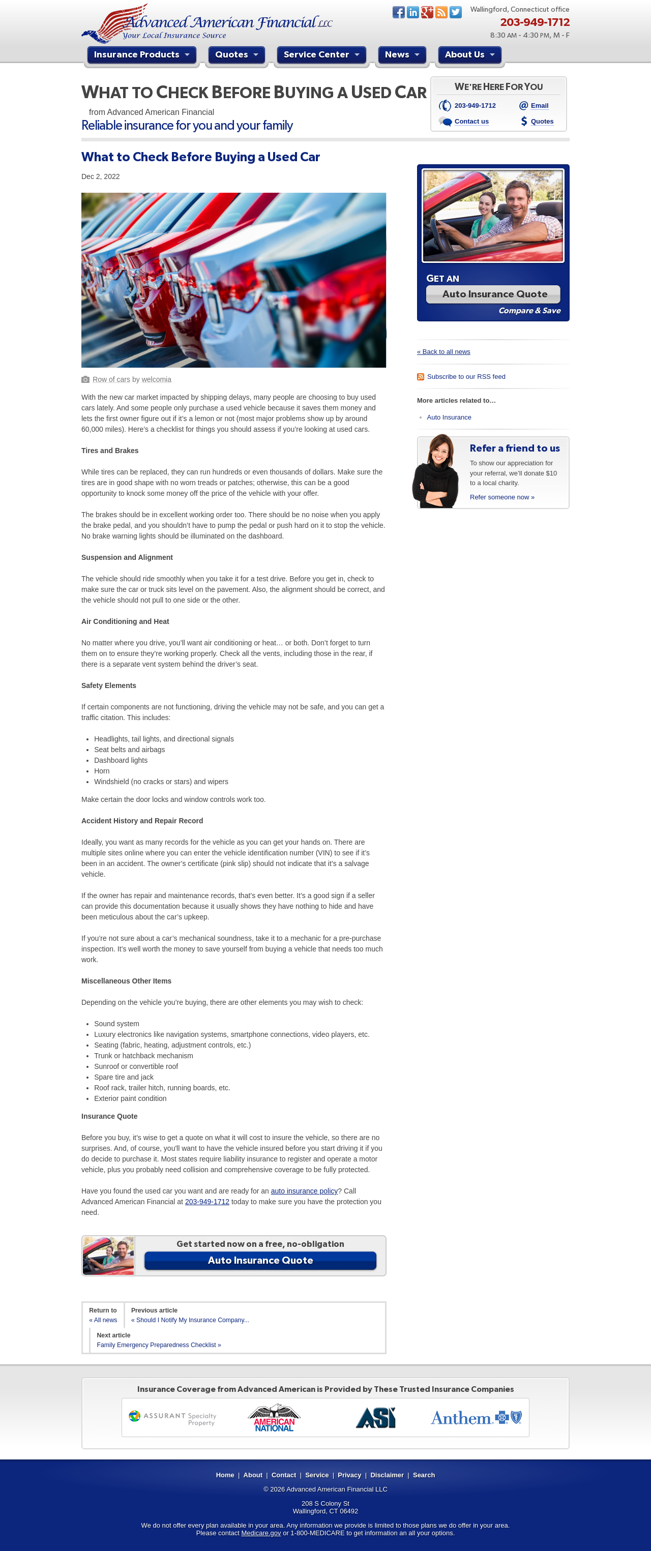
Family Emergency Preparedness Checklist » (159, 1345)
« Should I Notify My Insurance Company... (190, 1320)
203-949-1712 (207, 1202)
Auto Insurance (449, 417)
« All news (103, 1320)
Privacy (349, 1475)
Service (317, 1475)
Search (424, 1475)
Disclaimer (387, 1475)
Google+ (427, 12)
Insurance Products (143, 56)
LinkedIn (413, 12)
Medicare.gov (261, 1533)
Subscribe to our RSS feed (466, 376)
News (441, 12)
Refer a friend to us (515, 448)
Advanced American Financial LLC (337, 1489)
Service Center (323, 56)
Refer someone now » (502, 497)
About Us (471, 56)
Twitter (456, 12)
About (253, 1475)
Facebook (399, 12)
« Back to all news (443, 351)
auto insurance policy (304, 1191)
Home (225, 1475)
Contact (284, 1475)
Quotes (238, 56)
